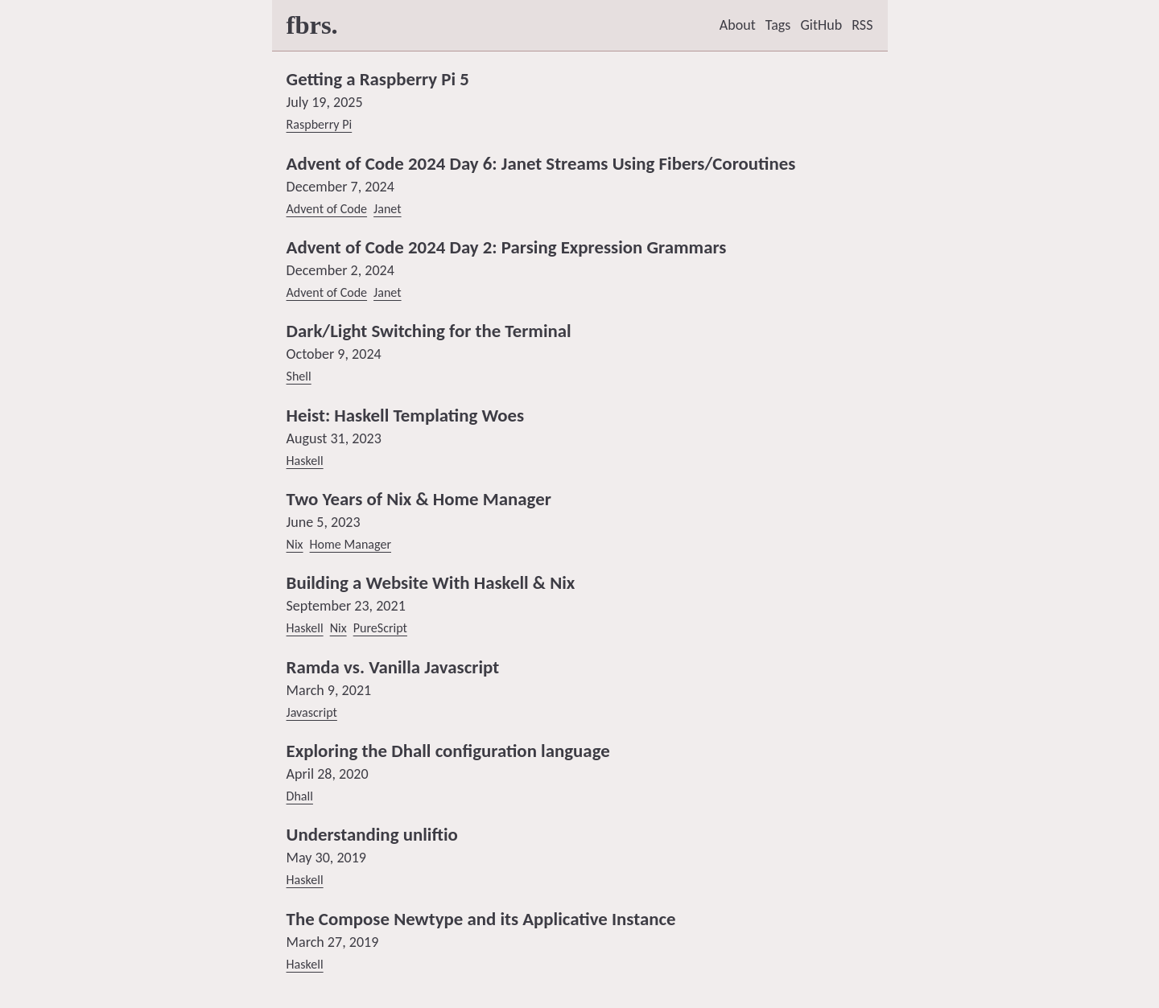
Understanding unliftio (372, 834)
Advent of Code (327, 208)
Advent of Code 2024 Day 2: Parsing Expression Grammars (507, 247)
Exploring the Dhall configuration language (448, 750)
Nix (295, 544)
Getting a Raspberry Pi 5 (378, 79)
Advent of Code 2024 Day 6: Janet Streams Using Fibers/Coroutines (541, 163)
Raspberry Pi (320, 124)
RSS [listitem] (862, 25)
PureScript (380, 628)
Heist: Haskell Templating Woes (406, 415)
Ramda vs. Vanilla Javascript (393, 667)
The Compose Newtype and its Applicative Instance (481, 918)
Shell (299, 376)
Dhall (300, 796)
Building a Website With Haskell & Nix (431, 582)
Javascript (312, 712)
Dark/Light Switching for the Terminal (429, 330)
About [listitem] (738, 25)
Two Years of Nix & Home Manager (419, 499)
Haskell (305, 460)
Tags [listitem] (778, 25)
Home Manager (350, 544)
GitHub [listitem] (821, 25)
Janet (387, 208)
